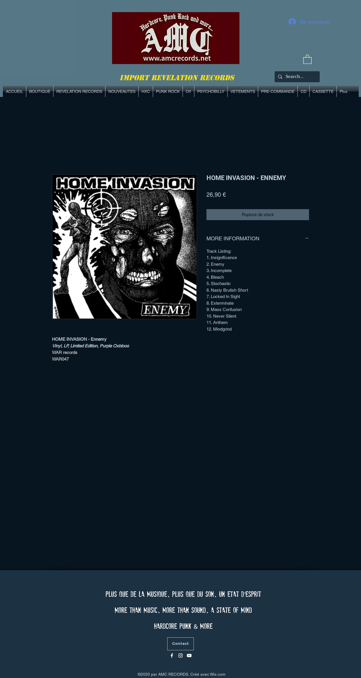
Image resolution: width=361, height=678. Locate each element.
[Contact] (180, 643)
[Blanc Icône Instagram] (180, 655)
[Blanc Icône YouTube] (189, 655)
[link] (307, 59)
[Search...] (297, 76)
